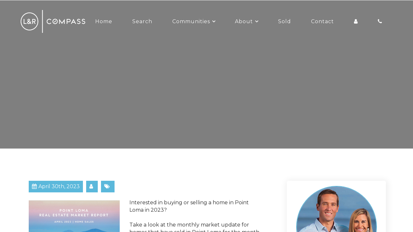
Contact (322, 21)
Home (103, 21)
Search (142, 21)
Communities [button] (191, 21)
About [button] (244, 21)
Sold (284, 21)
